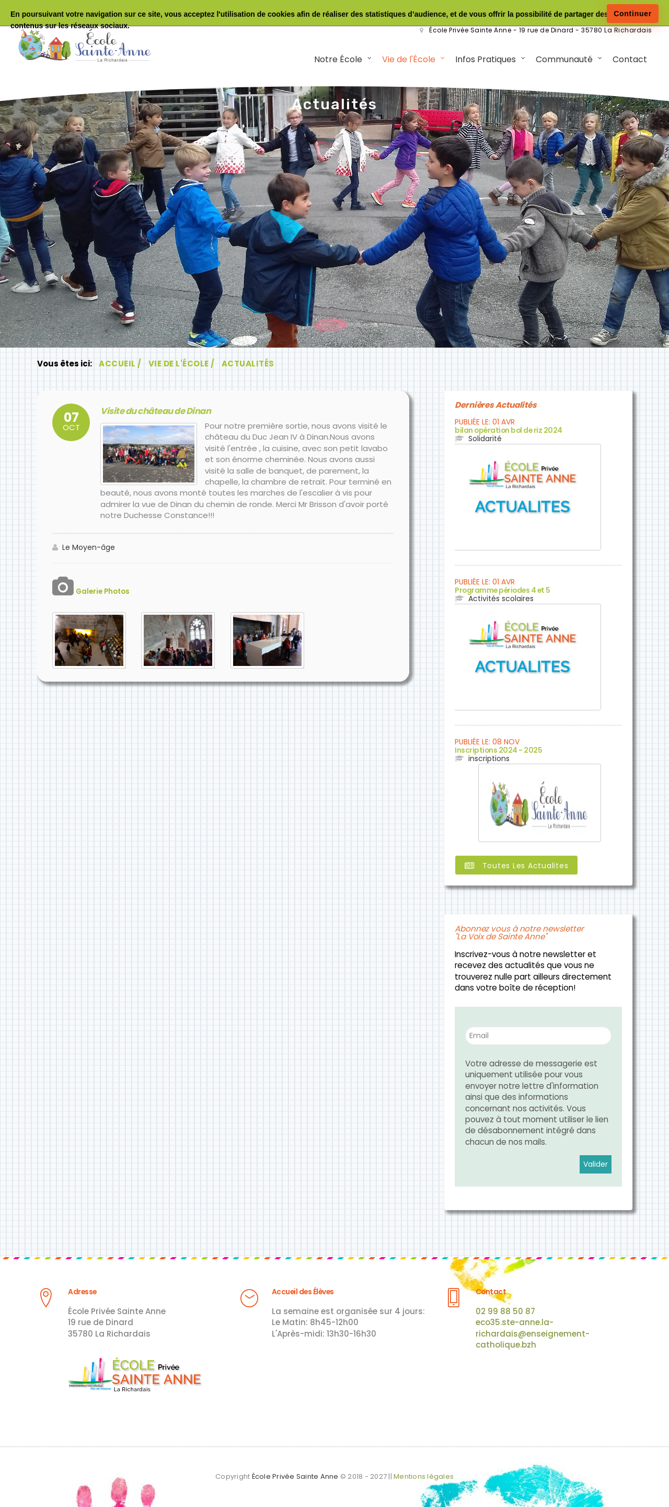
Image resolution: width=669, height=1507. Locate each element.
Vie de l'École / (181, 364)
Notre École (337, 60)
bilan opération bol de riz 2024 (506, 431)
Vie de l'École (407, 60)
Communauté (562, 60)
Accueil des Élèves (301, 1291)
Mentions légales (424, 1475)
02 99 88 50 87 (505, 1310)
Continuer (633, 13)
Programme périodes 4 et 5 (501, 590)
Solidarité (485, 439)
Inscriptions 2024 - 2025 (495, 750)
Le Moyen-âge (88, 547)
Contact (628, 60)
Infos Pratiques (484, 60)
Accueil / (120, 364)
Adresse (81, 1291)
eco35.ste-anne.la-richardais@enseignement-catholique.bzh (533, 1333)
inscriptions (489, 758)
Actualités (248, 364)
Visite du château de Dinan (150, 411)
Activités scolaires (501, 599)
